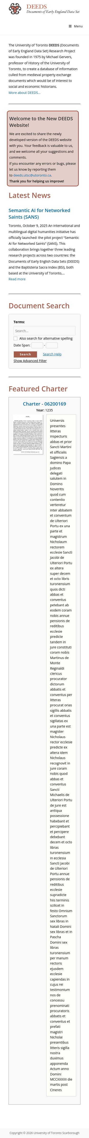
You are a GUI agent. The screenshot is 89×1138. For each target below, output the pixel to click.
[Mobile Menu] (76, 26)
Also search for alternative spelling (46, 338)
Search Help (52, 354)
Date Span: (22, 345)
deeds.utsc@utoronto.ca (32, 175)
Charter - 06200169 (44, 404)
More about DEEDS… (25, 92)
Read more (17, 279)
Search (25, 354)
